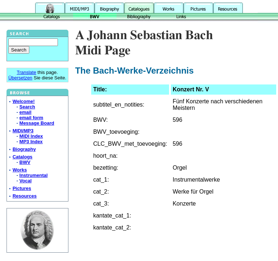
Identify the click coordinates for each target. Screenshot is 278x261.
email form (31, 117)
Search (27, 106)
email (25, 112)
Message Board (37, 123)
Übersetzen (20, 77)
